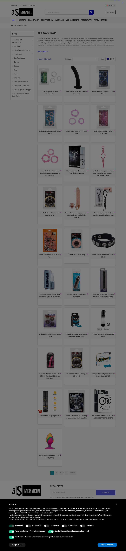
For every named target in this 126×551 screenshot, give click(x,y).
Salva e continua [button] (107, 545)
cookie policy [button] (48, 513)
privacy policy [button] (90, 508)
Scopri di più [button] (17, 545)
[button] (116, 504)
